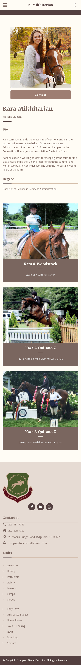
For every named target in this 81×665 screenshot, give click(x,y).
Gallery (11, 582)
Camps (11, 594)
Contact (40, 95)
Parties (11, 599)
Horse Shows (14, 620)
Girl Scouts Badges (18, 614)
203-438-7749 (16, 524)
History (11, 571)
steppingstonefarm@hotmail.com (27, 543)
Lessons (11, 588)
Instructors (13, 576)
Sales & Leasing (16, 626)
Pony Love (13, 609)
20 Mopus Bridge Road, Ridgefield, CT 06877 (34, 537)
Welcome (12, 565)
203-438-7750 (16, 530)
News (10, 631)
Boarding (12, 637)
